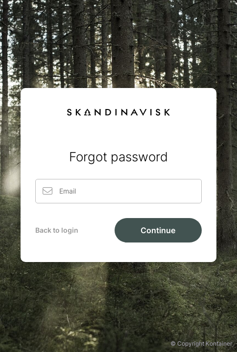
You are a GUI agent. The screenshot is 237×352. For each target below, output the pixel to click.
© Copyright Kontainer (201, 343)
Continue (158, 230)
